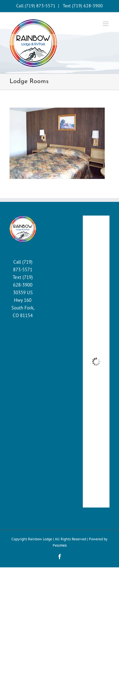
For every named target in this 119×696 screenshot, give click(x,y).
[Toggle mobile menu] (106, 23)
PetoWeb (60, 545)
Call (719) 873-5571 (36, 6)
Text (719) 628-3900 (83, 6)
